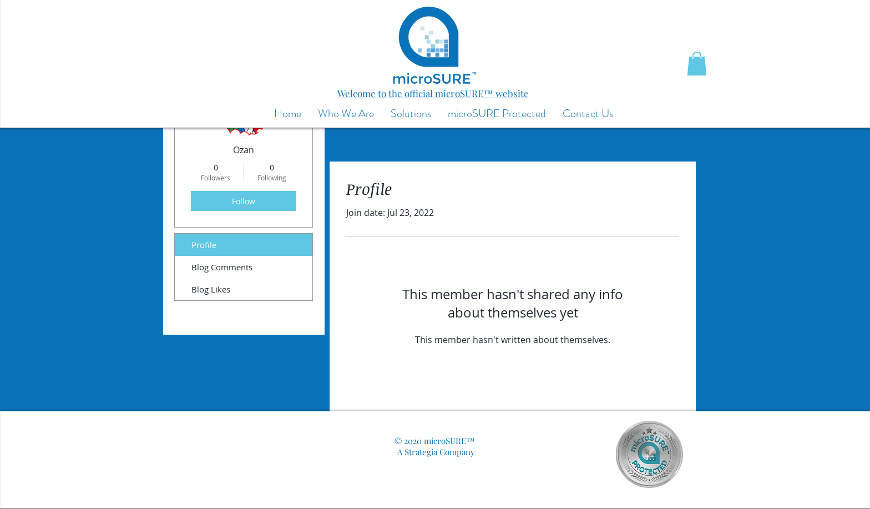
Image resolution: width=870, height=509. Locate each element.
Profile (203, 244)
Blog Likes (210, 289)
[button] (697, 63)
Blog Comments (221, 267)
